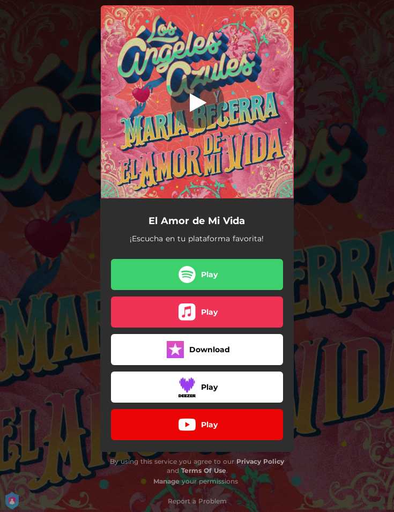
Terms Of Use (203, 470)
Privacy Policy (260, 461)
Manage (166, 481)
